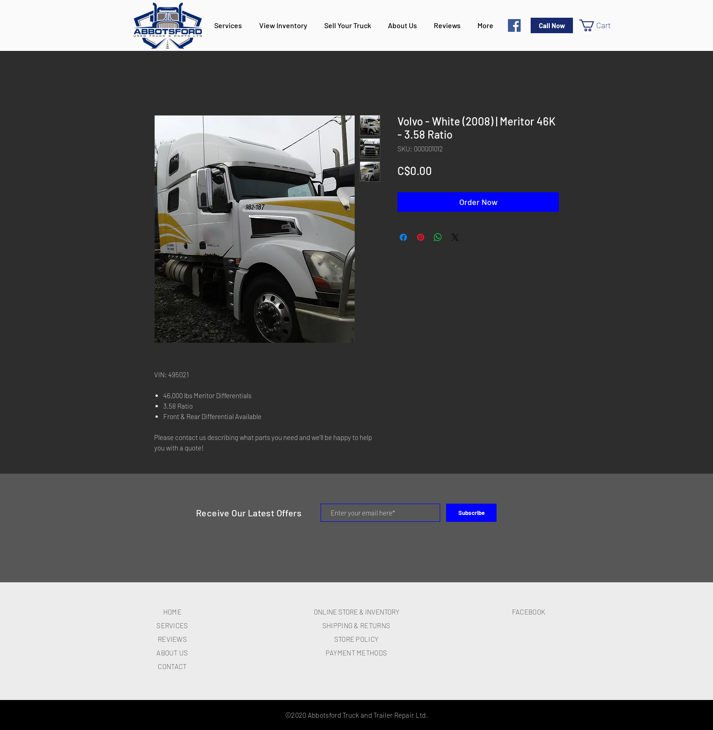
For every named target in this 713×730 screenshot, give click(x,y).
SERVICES (172, 625)
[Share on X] (455, 237)
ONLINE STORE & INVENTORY (356, 612)
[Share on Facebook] (403, 237)
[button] (602, 25)
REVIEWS (172, 639)
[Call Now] (552, 25)
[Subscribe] (471, 513)
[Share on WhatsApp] (437, 237)
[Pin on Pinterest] (420, 237)
